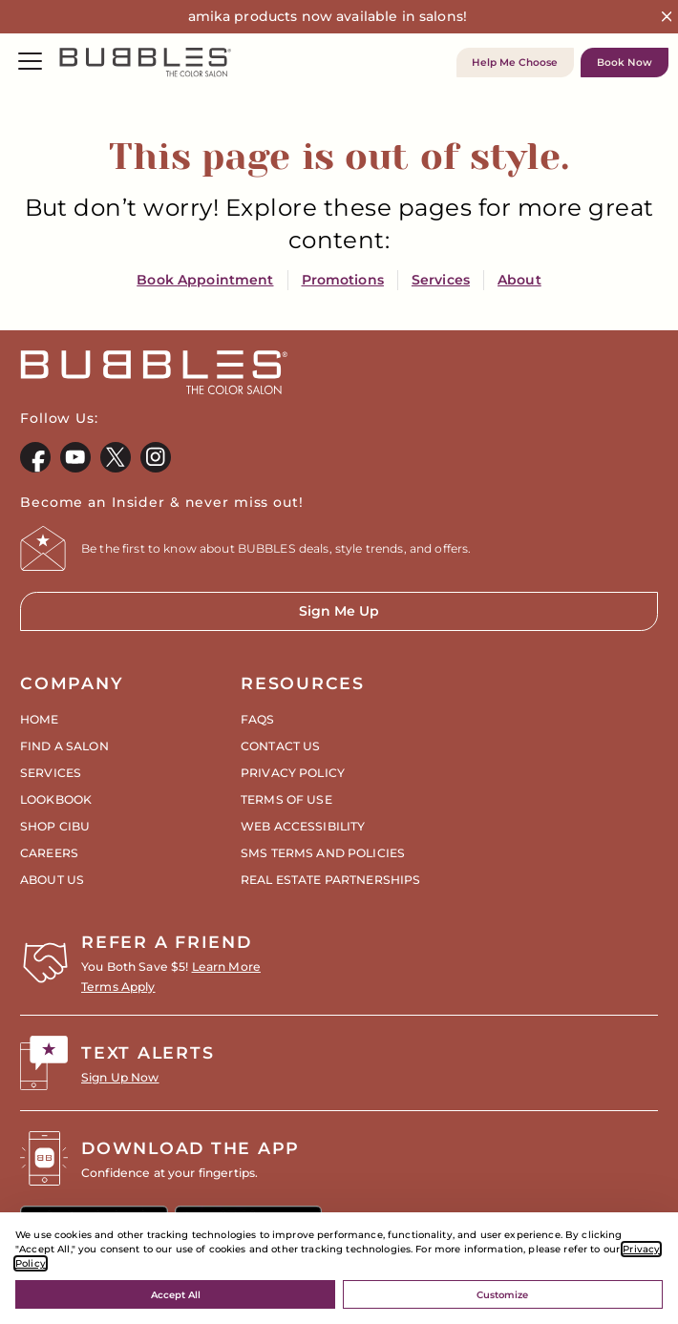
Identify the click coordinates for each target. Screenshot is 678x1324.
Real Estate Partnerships (330, 879)
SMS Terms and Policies (323, 853)
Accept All (176, 1295)
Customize (502, 1295)
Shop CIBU (55, 826)
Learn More (226, 966)
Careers (49, 853)
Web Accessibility (303, 826)
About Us (52, 879)
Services (441, 279)
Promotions (343, 279)
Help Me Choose (515, 62)
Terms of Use (286, 799)
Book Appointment (205, 279)
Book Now (624, 62)
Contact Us (280, 746)
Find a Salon (64, 746)
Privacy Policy (293, 773)
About (519, 279)
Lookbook (56, 799)
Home (39, 719)
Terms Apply (118, 986)
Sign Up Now (120, 1077)
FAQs (258, 719)
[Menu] (30, 63)
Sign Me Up (199, 616)
